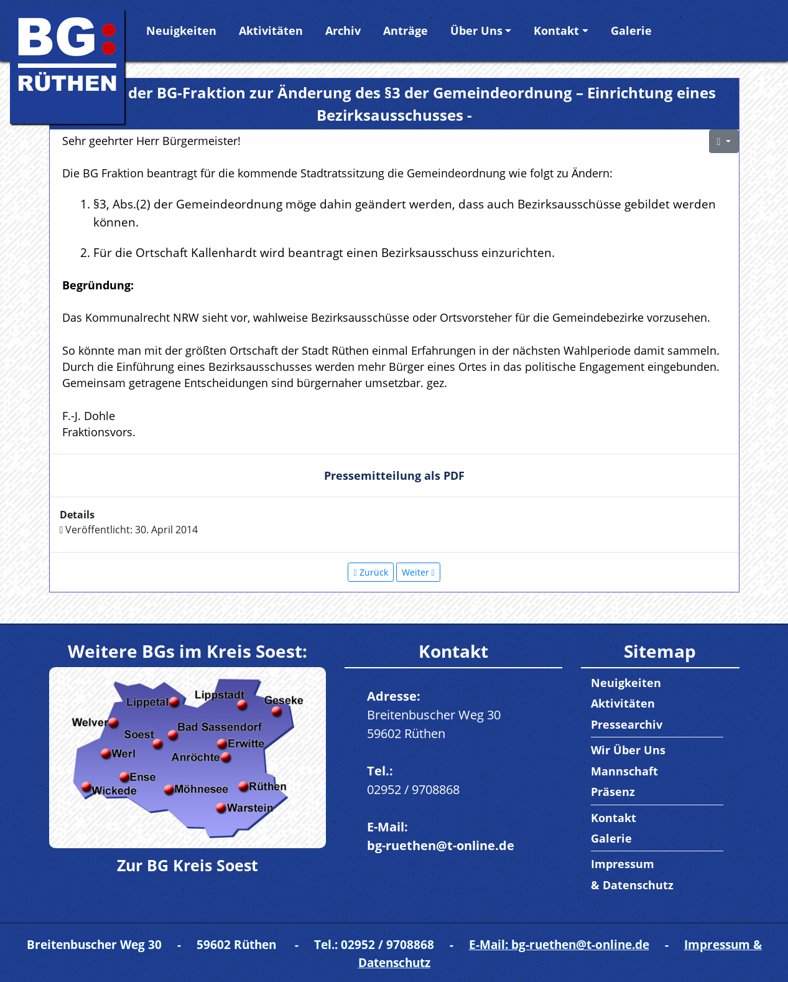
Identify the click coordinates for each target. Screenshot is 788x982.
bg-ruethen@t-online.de (440, 845)
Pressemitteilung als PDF (394, 475)
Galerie (631, 30)
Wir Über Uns (628, 749)
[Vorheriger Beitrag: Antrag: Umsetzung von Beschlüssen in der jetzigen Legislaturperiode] (370, 572)
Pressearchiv (626, 724)
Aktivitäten (271, 30)
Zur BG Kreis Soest (187, 865)
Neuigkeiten (181, 30)
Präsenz (613, 791)
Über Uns (476, 30)
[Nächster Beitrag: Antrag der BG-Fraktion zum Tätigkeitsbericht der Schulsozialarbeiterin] (418, 572)
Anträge (405, 30)
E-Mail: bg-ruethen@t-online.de (559, 944)
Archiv (343, 30)
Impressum (622, 863)
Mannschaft (624, 771)
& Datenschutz (632, 884)
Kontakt (556, 30)
